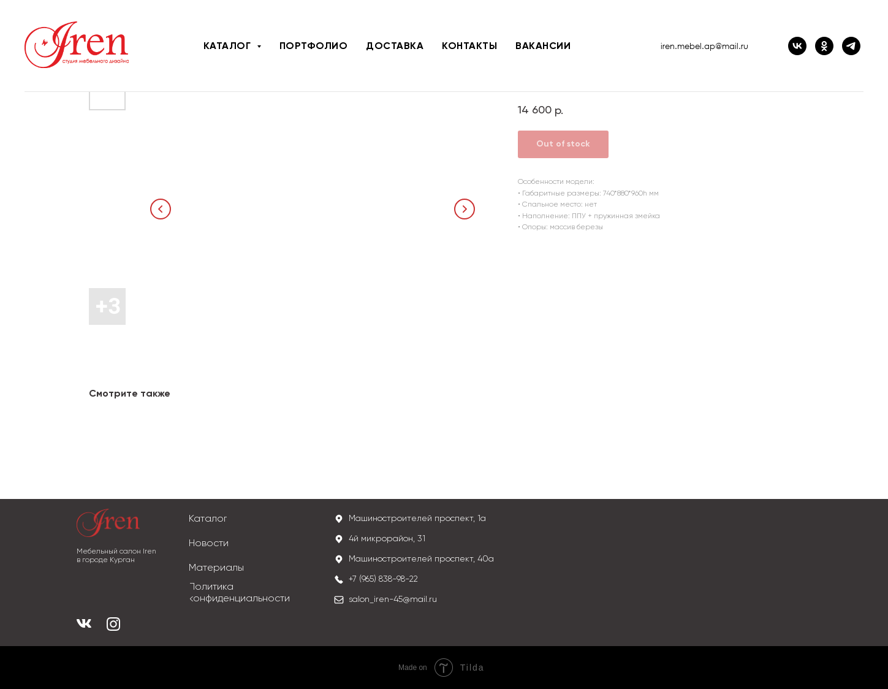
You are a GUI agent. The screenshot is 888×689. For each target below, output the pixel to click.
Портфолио (313, 46)
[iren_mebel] (851, 46)
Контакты (469, 46)
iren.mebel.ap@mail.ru (704, 46)
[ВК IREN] (797, 46)
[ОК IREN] (824, 46)
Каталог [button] (228, 46)
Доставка (394, 46)
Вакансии (543, 46)
